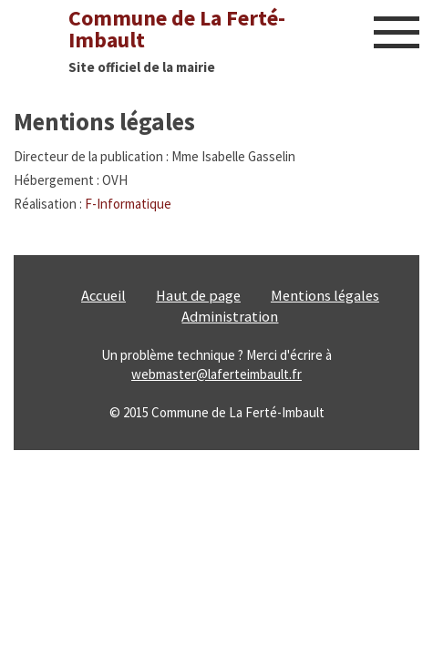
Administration (229, 316)
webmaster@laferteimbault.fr (216, 374)
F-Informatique (128, 203)
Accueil (103, 295)
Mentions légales (325, 295)
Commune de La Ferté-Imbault (176, 29)
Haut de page (198, 295)
